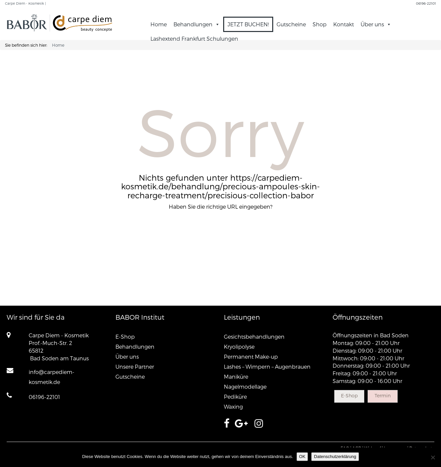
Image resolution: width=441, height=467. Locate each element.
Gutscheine (291, 24)
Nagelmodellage (245, 386)
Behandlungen (196, 24)
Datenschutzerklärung (335, 456)
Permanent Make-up (251, 356)
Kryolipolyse (239, 346)
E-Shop (125, 336)
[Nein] (432, 457)
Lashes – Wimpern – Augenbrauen (267, 366)
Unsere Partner (134, 366)
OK (302, 456)
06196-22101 (426, 3)
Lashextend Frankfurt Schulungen (194, 38)
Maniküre (236, 376)
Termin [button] (383, 395)
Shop (320, 24)
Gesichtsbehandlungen (254, 336)
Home (158, 24)
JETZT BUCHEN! (248, 24)
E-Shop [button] (349, 395)
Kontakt (343, 24)
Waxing (233, 406)
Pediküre (235, 396)
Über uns (376, 24)
